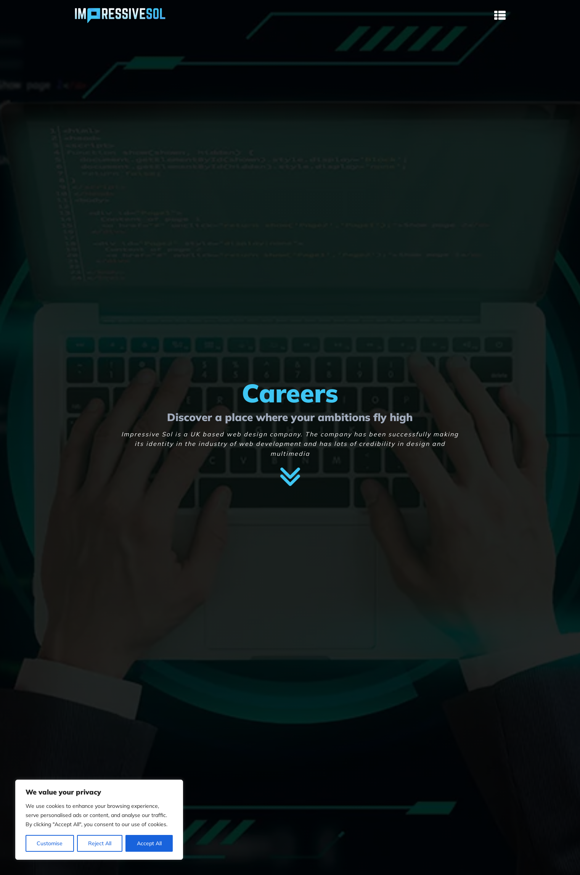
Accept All (149, 843)
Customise (50, 843)
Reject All (99, 843)
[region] (99, 820)
